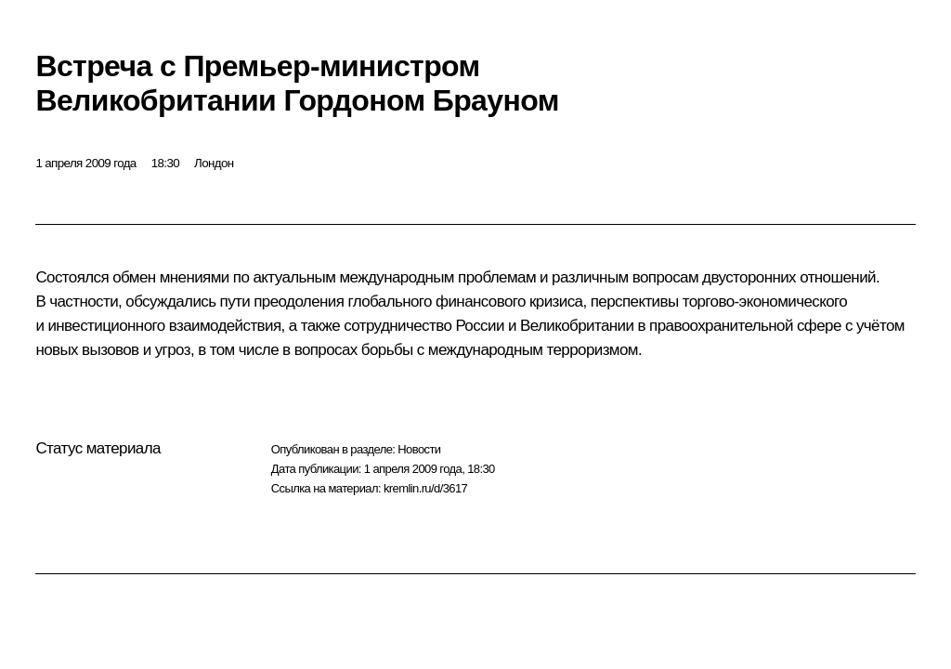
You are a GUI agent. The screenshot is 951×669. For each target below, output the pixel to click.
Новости (418, 449)
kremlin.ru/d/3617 (425, 488)
